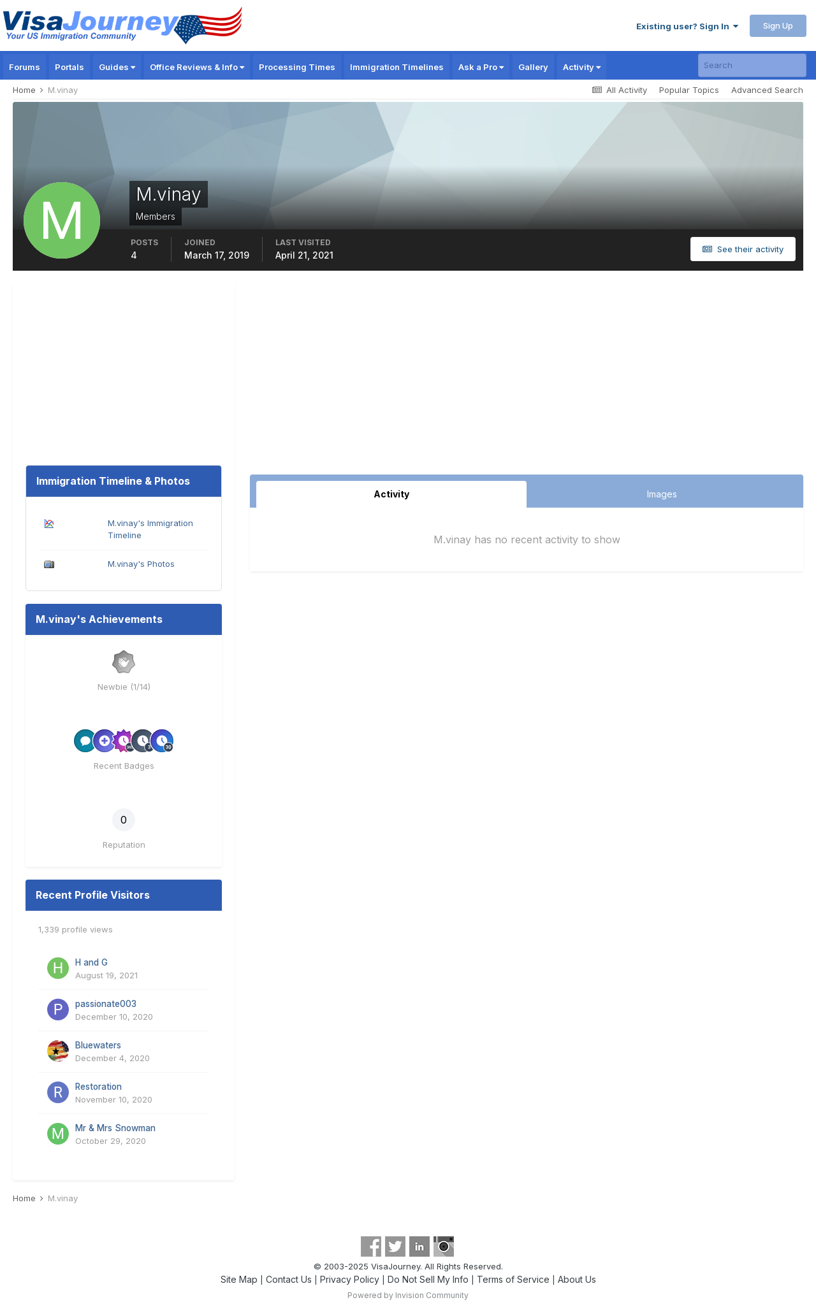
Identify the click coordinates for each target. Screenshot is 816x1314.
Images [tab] (662, 494)
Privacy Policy (349, 1279)
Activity (582, 67)
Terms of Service (513, 1279)
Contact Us (289, 1279)
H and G (91, 962)
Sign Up (778, 25)
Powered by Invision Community (408, 1295)
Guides (117, 67)
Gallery (533, 67)
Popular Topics (689, 90)
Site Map (239, 1279)
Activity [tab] (391, 494)
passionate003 (105, 1004)
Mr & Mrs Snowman (115, 1128)
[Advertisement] (527, 379)
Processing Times (297, 67)
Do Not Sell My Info (428, 1279)
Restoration (98, 1087)
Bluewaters (98, 1045)
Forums (24, 67)
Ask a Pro (481, 67)
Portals (69, 67)
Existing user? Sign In (687, 26)
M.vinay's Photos (141, 564)
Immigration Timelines (397, 67)
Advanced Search (767, 90)
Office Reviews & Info (197, 67)
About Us (577, 1279)
